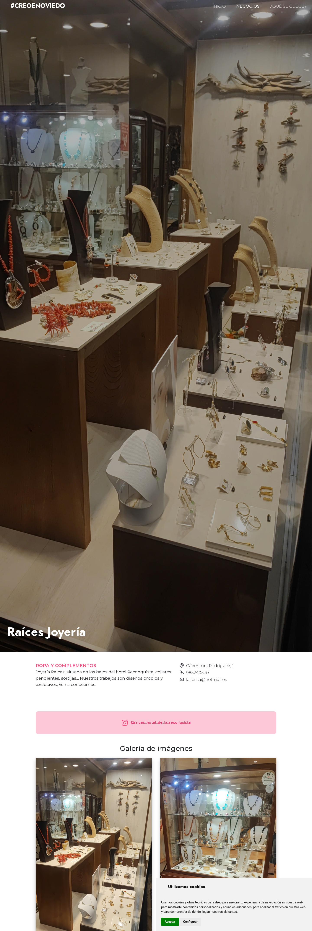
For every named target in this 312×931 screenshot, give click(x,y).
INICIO (219, 6)
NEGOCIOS (248, 6)
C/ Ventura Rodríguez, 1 (210, 665)
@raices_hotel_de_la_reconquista (155, 723)
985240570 (197, 672)
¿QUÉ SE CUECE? (288, 6)
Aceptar (170, 921)
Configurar (190, 921)
